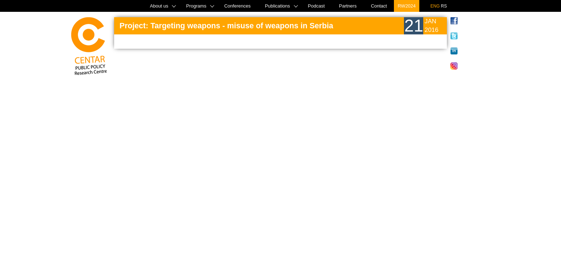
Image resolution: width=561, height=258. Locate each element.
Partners (348, 6)
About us (159, 6)
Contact (379, 6)
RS (444, 6)
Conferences (237, 6)
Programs (196, 6)
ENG (435, 6)
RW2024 (406, 6)
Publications (277, 6)
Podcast (316, 6)
